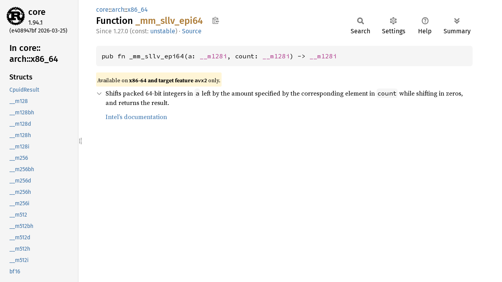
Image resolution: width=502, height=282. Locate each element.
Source (192, 31)
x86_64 (137, 9)
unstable (162, 31)
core (36, 12)
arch (118, 9)
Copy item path (215, 20)
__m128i (213, 56)
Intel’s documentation (136, 116)
